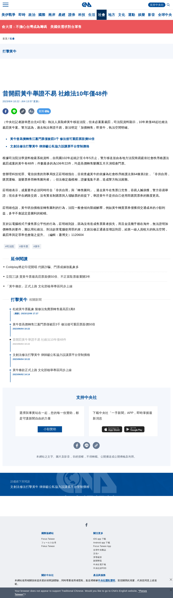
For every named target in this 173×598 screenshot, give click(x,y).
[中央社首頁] (86, 4)
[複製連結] (23, 111)
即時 (21, 15)
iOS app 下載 (99, 539)
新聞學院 (97, 561)
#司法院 (9, 246)
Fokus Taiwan (48, 546)
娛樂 (141, 15)
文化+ (96, 553)
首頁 (5, 38)
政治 (31, 15)
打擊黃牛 (19, 299)
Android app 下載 (101, 542)
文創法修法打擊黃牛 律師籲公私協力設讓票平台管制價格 (51, 355)
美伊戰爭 (8, 15)
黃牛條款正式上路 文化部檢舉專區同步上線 (42, 370)
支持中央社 (157, 4)
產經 (61, 15)
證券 (71, 15)
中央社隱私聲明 (106, 580)
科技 (81, 15)
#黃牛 (37, 246)
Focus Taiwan (48, 539)
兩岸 (51, 15)
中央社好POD (99, 568)
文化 (121, 15)
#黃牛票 (23, 246)
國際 (41, 15)
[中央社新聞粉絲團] (86, 525)
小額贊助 (50, 429)
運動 (131, 15)
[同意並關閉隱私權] (171, 580)
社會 (101, 15)
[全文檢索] (168, 5)
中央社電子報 (99, 564)
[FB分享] (5, 111)
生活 (91, 15)
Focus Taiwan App (102, 546)
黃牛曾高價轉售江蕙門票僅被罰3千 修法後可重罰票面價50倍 (54, 324)
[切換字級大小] (31, 111)
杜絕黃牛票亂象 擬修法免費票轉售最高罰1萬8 (44, 309)
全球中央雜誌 (99, 550)
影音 (151, 15)
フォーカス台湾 (48, 542)
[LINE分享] (14, 111)
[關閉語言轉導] (171, 590)
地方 (111, 15)
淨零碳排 (97, 557)
